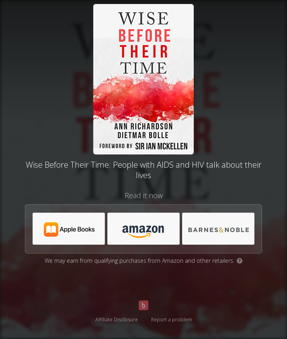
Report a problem (171, 319)
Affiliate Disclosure (116, 319)
